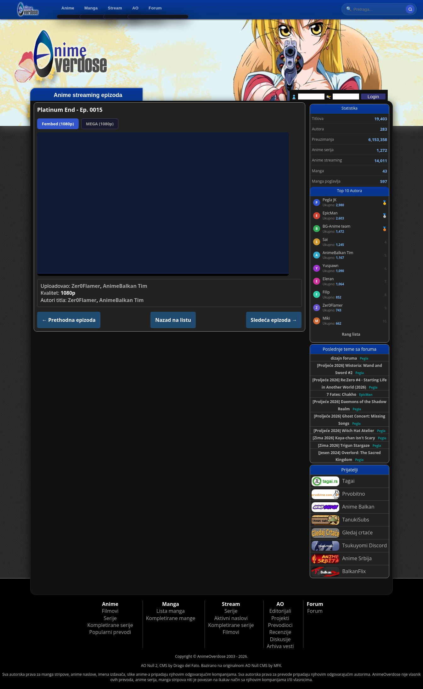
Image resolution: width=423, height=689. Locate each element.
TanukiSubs (340, 520)
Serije (110, 618)
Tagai (333, 481)
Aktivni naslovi (231, 618)
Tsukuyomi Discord (349, 546)
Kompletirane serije (110, 625)
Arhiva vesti (280, 646)
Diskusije (280, 639)
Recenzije (280, 632)
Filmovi (110, 610)
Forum (155, 8)
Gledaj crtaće (342, 533)
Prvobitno (338, 494)
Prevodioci (280, 625)
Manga (91, 8)
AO (135, 8)
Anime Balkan (343, 507)
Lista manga (170, 610)
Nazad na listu (173, 319)
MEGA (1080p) (100, 124)
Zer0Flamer (85, 285)
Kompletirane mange (170, 618)
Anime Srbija (342, 559)
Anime (67, 8)
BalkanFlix (339, 572)
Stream (115, 8)
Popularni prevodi (110, 632)
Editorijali (280, 610)
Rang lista (351, 334)
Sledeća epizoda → (274, 319)
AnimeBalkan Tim (125, 285)
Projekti (280, 618)
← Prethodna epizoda (69, 319)
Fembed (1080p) (58, 124)
